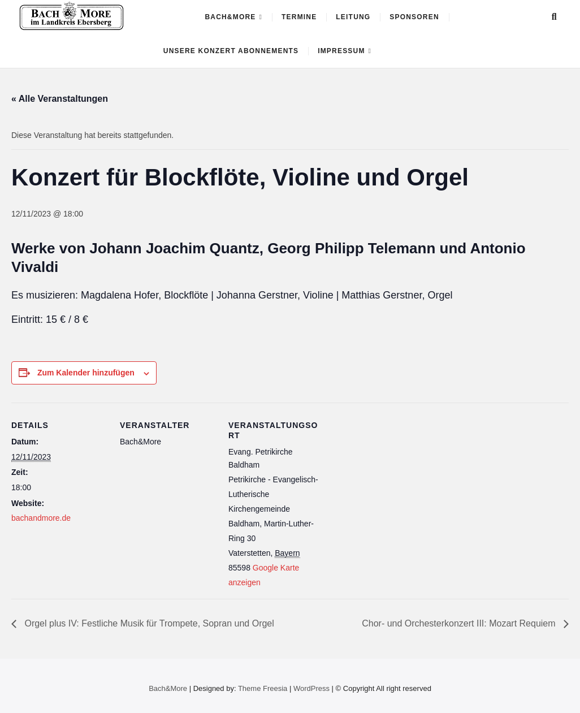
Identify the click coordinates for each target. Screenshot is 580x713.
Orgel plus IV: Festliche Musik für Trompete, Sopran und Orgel (148, 623)
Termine (299, 17)
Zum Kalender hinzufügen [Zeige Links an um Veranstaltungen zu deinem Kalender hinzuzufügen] (86, 372)
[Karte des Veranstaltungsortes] (396, 480)
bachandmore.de (41, 517)
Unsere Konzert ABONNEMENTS (230, 51)
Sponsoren (414, 17)
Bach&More (230, 17)
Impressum (341, 51)
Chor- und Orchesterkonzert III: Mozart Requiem (460, 623)
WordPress (311, 688)
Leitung (353, 17)
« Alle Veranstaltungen (59, 98)
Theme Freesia (262, 688)
